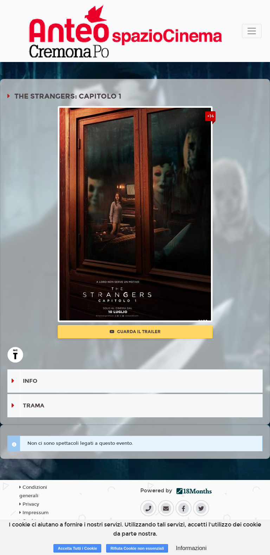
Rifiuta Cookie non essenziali (137, 548)
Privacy (29, 504)
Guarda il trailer (135, 331)
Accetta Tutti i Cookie (77, 548)
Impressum (34, 513)
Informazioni (191, 548)
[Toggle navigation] (252, 31)
